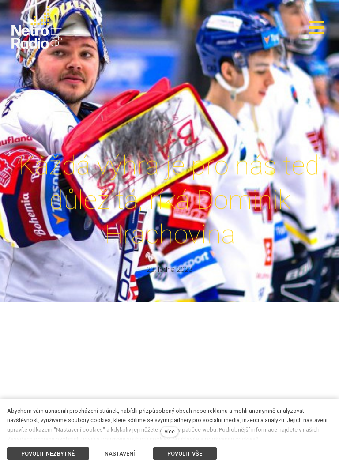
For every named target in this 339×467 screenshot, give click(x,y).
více (170, 431)
